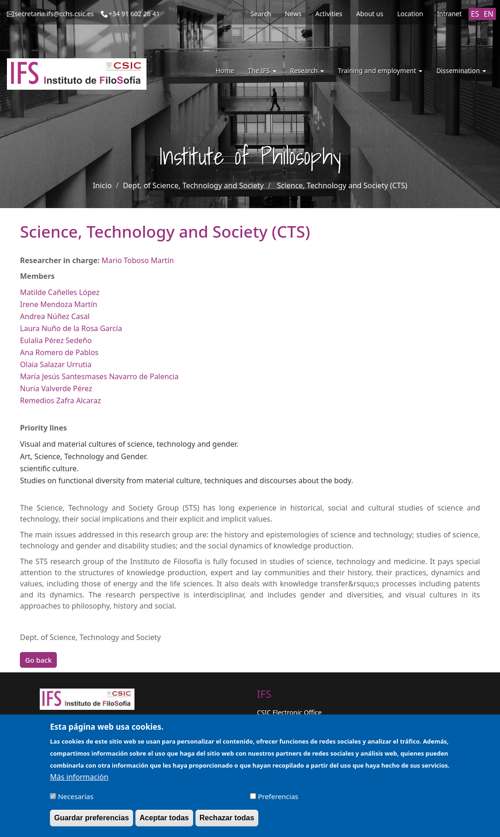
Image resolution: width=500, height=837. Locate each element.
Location (410, 13)
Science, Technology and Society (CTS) (342, 185)
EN (489, 14)
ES (475, 14)
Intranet (449, 13)
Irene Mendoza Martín (58, 304)
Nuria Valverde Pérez (56, 388)
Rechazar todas (227, 822)
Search (260, 13)
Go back (38, 660)
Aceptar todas (164, 822)
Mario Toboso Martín (138, 260)
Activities (328, 13)
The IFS (262, 70)
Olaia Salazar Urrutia (55, 364)
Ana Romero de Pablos (59, 352)
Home (225, 70)
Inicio (102, 185)
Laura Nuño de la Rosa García (71, 328)
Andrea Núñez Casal (55, 316)
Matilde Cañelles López (59, 292)
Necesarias (75, 800)
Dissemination (461, 70)
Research (307, 70)
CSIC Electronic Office (289, 712)
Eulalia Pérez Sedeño (55, 340)
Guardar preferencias (91, 822)
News (293, 13)
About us (370, 13)
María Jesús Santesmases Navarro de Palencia (99, 376)
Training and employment (380, 70)
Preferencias (278, 800)
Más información (79, 781)
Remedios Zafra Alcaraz (60, 400)
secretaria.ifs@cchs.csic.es (54, 13)
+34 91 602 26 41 (134, 13)
